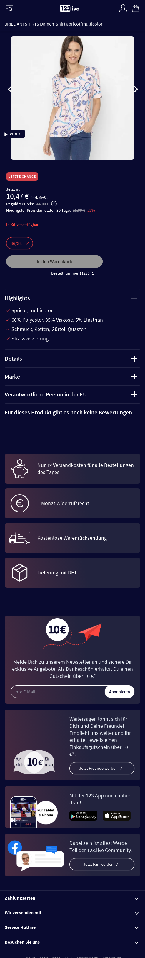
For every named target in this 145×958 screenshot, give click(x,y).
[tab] (72, 412)
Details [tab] (71, 358)
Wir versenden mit (72, 912)
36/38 (20, 243)
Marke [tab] (71, 376)
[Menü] (9, 8)
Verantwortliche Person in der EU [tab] (71, 394)
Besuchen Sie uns (72, 942)
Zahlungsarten (72, 898)
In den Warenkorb (54, 261)
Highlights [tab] (71, 298)
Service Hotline (72, 927)
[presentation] (10, 90)
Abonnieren (119, 691)
